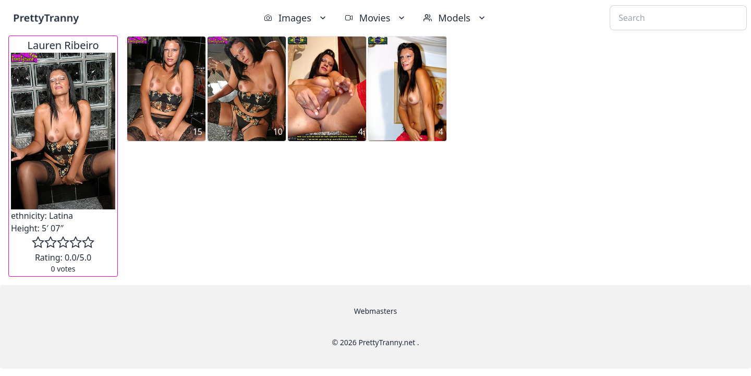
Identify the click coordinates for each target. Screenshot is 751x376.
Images (296, 17)
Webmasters (375, 311)
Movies (376, 17)
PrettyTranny (46, 17)
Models (455, 17)
